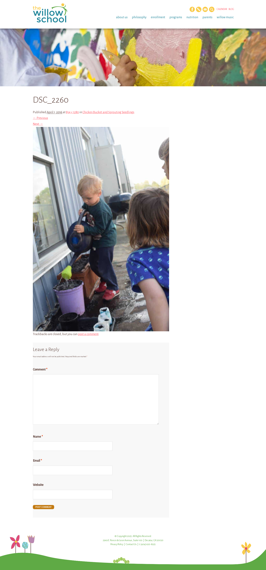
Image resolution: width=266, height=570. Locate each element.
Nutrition (192, 17)
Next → (38, 124)
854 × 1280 (72, 112)
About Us (122, 17)
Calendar (222, 9)
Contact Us (131, 544)
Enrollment (158, 17)
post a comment (88, 334)
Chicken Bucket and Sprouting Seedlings (108, 112)
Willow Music (225, 17)
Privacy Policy (116, 544)
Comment (40, 369)
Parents (207, 17)
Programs (175, 17)
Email (37, 460)
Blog (231, 9)
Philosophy (139, 17)
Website (38, 485)
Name (38, 436)
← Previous (40, 118)
